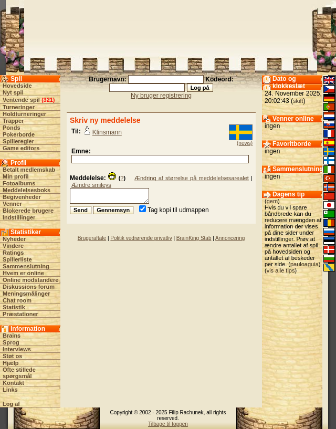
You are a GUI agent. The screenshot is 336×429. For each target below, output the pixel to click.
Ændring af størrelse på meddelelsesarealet (191, 178)
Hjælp (11, 363)
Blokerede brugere (28, 210)
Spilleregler (18, 141)
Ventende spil (21, 100)
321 (48, 100)
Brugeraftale (92, 238)
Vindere (13, 246)
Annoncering (230, 238)
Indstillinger (19, 217)
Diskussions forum (29, 287)
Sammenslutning (26, 266)
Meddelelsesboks (26, 190)
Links (10, 389)
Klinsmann (107, 132)
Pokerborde (19, 134)
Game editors (21, 148)
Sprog (11, 342)
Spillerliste (17, 259)
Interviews (17, 349)
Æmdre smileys (91, 185)
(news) (245, 143)
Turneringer (19, 107)
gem (272, 201)
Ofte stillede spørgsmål (19, 373)
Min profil (16, 176)
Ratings (13, 252)
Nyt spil (13, 92)
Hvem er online (23, 273)
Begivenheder (22, 197)
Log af (11, 404)
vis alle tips (281, 270)
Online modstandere (30, 280)
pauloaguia (304, 264)
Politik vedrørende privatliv (141, 238)
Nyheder (14, 239)
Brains (11, 335)
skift (298, 101)
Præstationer (20, 314)
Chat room (17, 300)
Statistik (14, 307)
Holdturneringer (24, 114)
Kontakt (13, 383)
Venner (12, 204)
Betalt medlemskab (29, 169)
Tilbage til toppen (168, 424)
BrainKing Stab (194, 238)
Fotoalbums (19, 183)
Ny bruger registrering (161, 95)
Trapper (13, 121)
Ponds (11, 127)
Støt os (12, 356)
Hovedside (17, 85)
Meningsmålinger (26, 293)
